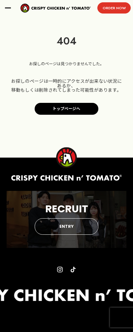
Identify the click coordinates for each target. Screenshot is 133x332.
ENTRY (66, 226)
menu (8, 8)
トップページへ (66, 109)
